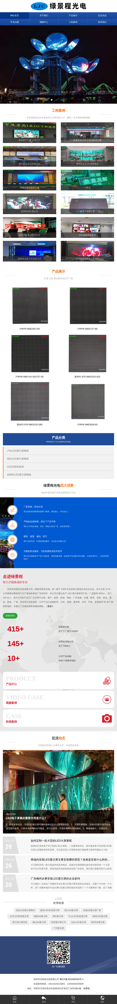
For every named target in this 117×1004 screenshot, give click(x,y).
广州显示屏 (58, 928)
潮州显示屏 (58, 916)
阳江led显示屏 (71, 910)
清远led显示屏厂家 (92, 910)
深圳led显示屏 (98, 922)
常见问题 (14, 22)
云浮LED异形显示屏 (19, 916)
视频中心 (44, 22)
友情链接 (58, 902)
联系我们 (102, 22)
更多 (50, 606)
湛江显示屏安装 (19, 922)
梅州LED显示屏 (100, 916)
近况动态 (102, 15)
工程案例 (73, 22)
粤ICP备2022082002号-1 (71, 979)
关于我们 (44, 15)
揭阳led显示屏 (40, 916)
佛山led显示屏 (39, 922)
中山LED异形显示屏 (77, 916)
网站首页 (14, 15)
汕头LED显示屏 (78, 922)
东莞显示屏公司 (58, 922)
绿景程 (86, 988)
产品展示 (73, 15)
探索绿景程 (10, 616)
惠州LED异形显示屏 (49, 910)
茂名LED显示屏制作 (25, 910)
